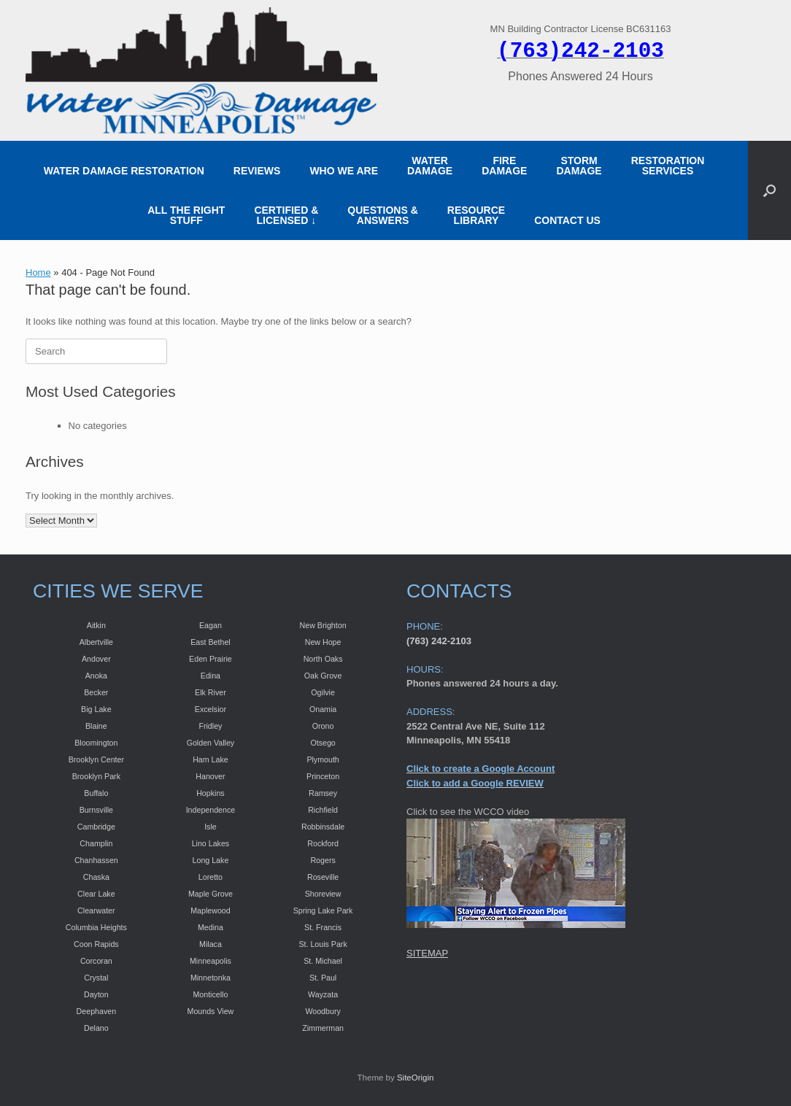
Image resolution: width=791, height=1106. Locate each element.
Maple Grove (210, 893)
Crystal (96, 977)
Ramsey (323, 793)
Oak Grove (323, 675)
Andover (96, 658)
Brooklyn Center (96, 759)
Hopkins (210, 793)
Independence (211, 809)
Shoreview (323, 893)
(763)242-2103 (580, 51)
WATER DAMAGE (429, 166)
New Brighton (323, 625)
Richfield (323, 809)
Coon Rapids (96, 944)
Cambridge (96, 826)
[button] (769, 190)
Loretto (210, 877)
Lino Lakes (211, 843)
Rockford (323, 843)
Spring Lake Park (323, 910)
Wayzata (323, 994)
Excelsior (210, 709)
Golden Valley (211, 742)
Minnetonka (210, 977)
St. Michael (323, 960)
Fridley (210, 726)
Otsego (322, 742)
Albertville (96, 642)
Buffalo (96, 793)
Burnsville (96, 809)
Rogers (322, 860)
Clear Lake (96, 893)
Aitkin (96, 625)
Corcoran (96, 960)
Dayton (96, 994)
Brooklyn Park (96, 776)
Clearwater (96, 910)
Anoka (96, 675)
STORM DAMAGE (578, 166)
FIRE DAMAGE (504, 166)
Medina (210, 927)
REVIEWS (257, 171)
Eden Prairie (210, 658)
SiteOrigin (415, 1077)
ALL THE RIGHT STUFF (186, 215)
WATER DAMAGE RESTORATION (124, 171)
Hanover (210, 776)
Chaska (96, 877)
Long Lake (211, 860)
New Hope (323, 642)
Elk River (210, 692)
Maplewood (210, 910)
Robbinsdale (322, 826)
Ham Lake (210, 759)
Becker (96, 692)
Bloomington (95, 742)
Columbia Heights (96, 927)
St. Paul (322, 977)
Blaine (96, 726)
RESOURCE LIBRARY (476, 215)
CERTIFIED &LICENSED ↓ (286, 215)
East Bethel (210, 642)
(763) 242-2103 (438, 640)
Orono (323, 726)
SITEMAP (427, 953)
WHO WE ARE (343, 171)
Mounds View (211, 1011)
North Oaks (323, 658)
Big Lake (96, 709)
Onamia (322, 709)
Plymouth (322, 759)
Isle (210, 826)
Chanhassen (96, 860)
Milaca (210, 944)
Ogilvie (323, 692)
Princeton (322, 776)
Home (38, 272)
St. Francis (323, 927)
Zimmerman (323, 1028)
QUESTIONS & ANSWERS (382, 215)
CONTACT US (567, 220)
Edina (210, 675)
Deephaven (97, 1011)
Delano (96, 1028)
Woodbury (322, 1011)
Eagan (210, 625)
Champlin (96, 843)
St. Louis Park (322, 944)
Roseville (323, 877)
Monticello (210, 994)
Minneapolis (210, 960)
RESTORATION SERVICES (668, 166)
